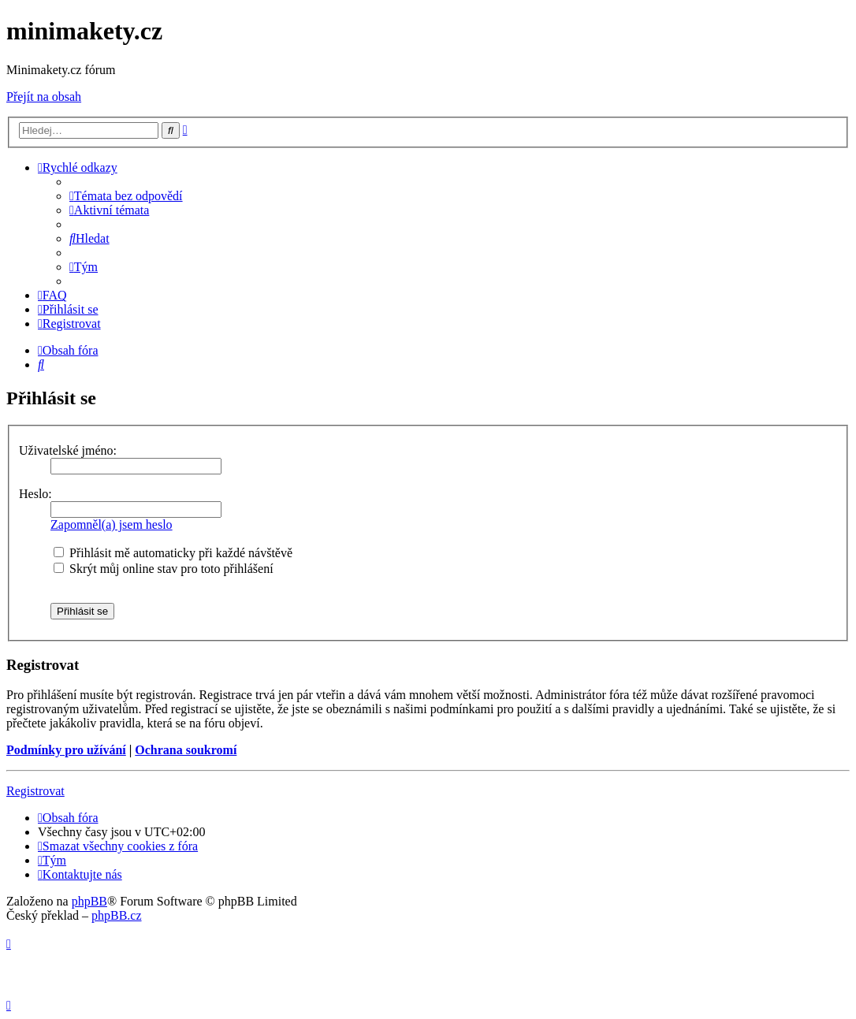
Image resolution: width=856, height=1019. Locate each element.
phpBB (89, 901)
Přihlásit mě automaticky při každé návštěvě (173, 553)
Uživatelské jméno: (68, 450)
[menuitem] (126, 196)
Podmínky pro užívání (66, 750)
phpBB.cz (116, 915)
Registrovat (35, 791)
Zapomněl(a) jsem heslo (111, 524)
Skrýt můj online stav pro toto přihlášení (164, 568)
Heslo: (35, 493)
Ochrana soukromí (185, 750)
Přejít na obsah (43, 96)
